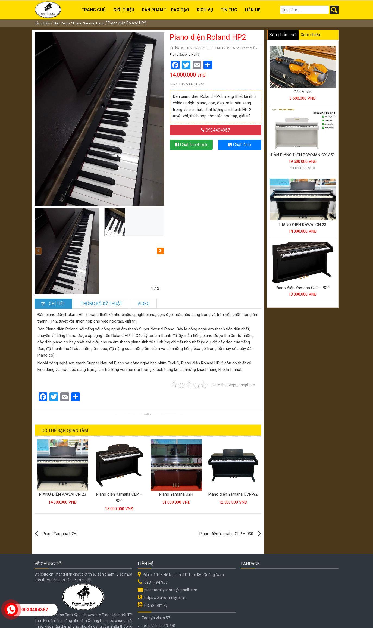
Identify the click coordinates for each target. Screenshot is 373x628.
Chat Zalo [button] (239, 144)
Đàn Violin (303, 91)
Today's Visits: (154, 585)
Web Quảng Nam (324, 619)
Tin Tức (229, 9)
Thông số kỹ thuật (110, 271)
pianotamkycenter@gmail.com (170, 557)
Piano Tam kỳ (155, 573)
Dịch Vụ (205, 9)
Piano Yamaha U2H (176, 462)
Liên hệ (252, 9)
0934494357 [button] (215, 130)
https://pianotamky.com (164, 565)
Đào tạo (180, 9)
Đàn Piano (64, 23)
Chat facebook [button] (191, 144)
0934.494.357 (156, 550)
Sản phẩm (152, 9)
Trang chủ (94, 9)
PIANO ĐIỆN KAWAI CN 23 (62, 462)
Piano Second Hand (92, 23)
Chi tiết (56, 271)
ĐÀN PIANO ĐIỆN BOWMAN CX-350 (303, 154)
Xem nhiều (310, 34)
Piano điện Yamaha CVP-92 (233, 462)
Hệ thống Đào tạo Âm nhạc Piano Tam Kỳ (100, 619)
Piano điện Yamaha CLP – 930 (226, 501)
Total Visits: (151, 593)
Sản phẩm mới (283, 34)
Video (157, 271)
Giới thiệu (123, 9)
